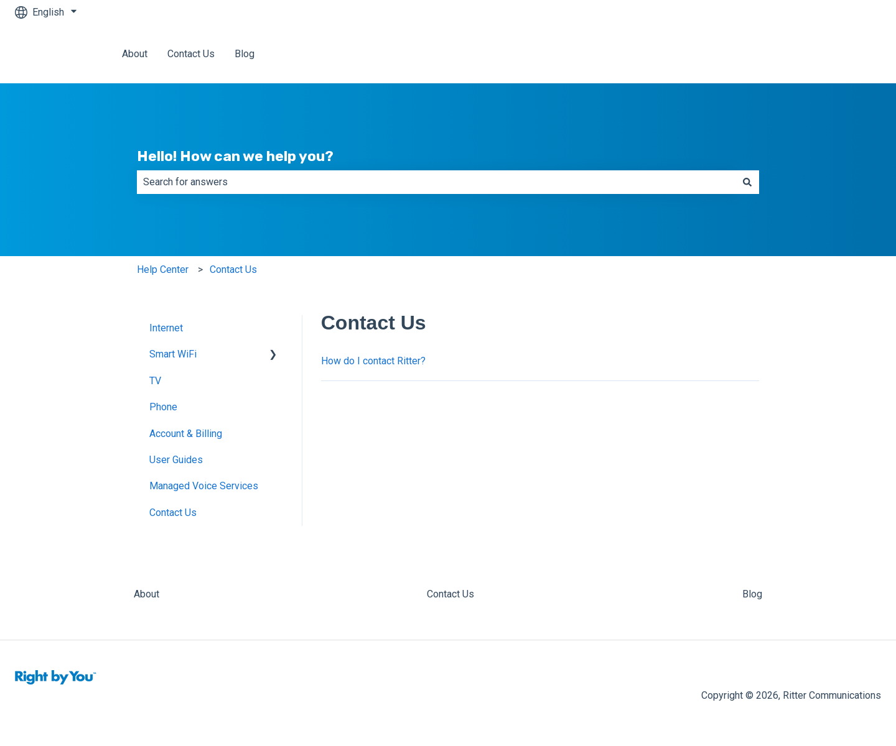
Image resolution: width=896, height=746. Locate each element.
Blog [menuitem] (752, 594)
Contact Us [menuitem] (173, 512)
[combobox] (436, 182)
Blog (244, 54)
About (134, 54)
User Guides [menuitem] (176, 460)
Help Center (163, 269)
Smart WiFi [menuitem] (173, 354)
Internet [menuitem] (166, 328)
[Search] (747, 182)
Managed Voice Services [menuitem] (203, 486)
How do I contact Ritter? (373, 361)
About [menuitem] (146, 594)
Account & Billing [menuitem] (185, 434)
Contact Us (191, 54)
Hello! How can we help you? (235, 156)
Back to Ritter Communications (802, 54)
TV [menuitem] (155, 381)
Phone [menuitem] (163, 407)
